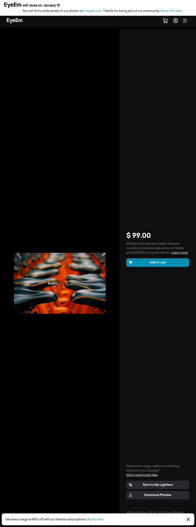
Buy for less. (95, 519)
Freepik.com (93, 11)
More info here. (171, 11)
